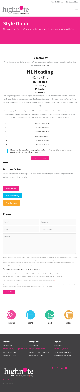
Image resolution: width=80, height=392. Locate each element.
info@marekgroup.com (37, 349)
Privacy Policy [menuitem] (7, 380)
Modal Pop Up (40, 158)
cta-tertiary (11, 203)
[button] (76, 10)
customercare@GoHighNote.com (15, 349)
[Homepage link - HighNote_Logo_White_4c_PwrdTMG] (18, 376)
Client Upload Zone (72, 2)
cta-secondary (12, 195)
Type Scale (45, 65)
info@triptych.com (61, 349)
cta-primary (11, 188)
